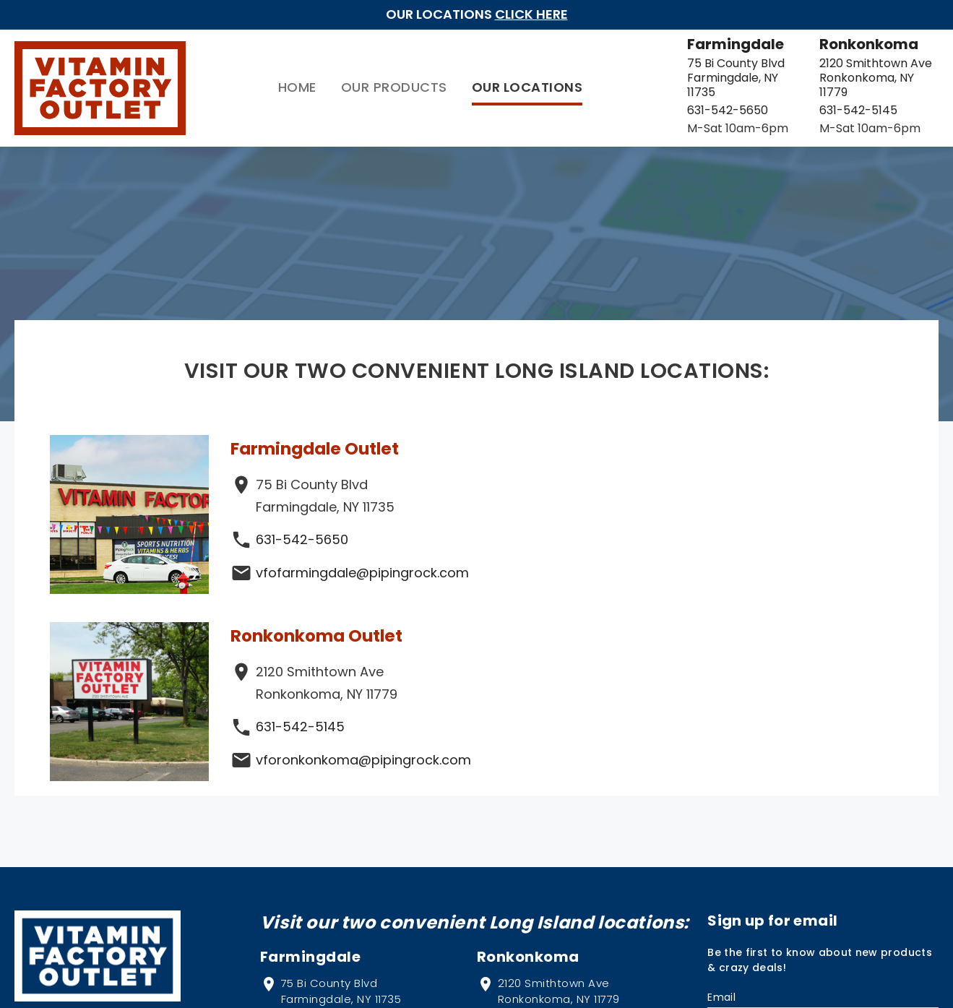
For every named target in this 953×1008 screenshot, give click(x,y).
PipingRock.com (116, 822)
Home (213, 81)
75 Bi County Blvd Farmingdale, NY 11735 (664, 70)
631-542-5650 (643, 95)
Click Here (531, 14)
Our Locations (443, 81)
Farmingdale (651, 44)
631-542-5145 (814, 95)
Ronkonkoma (824, 44)
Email (721, 797)
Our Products (309, 81)
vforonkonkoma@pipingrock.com (805, 559)
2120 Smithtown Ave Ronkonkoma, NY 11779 (838, 70)
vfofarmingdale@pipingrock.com (363, 559)
